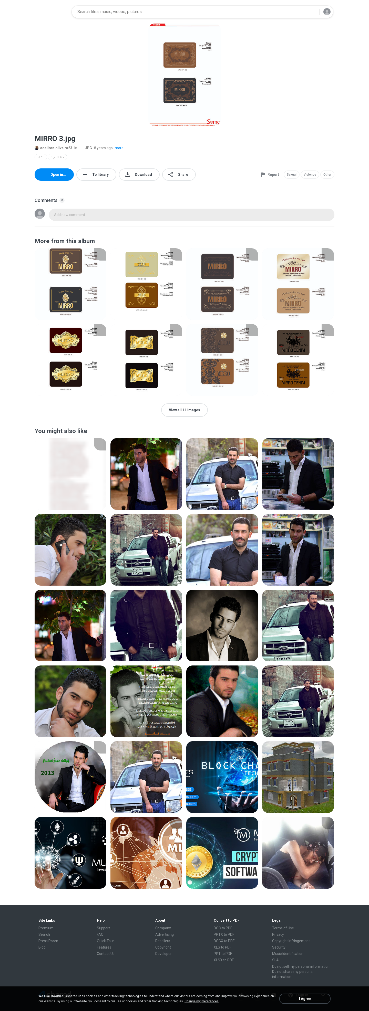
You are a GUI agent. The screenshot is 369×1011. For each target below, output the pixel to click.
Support (103, 928)
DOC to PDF (223, 928)
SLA (275, 960)
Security (278, 947)
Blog (42, 947)
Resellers (162, 941)
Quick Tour (105, 941)
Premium (46, 928)
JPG (85, 148)
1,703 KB (57, 157)
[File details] (70, 284)
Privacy (278, 934)
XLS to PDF (222, 947)
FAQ (100, 934)
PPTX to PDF (224, 934)
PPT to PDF (223, 954)
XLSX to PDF (224, 960)
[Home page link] (51, 11)
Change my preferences (201, 1001)
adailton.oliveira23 (53, 148)
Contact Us (106, 954)
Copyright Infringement (291, 941)
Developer (163, 954)
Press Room (48, 941)
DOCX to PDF (224, 941)
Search (44, 934)
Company (163, 928)
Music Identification (287, 954)
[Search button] (312, 12)
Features (104, 947)
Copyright (163, 947)
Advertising (164, 934)
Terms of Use (283, 928)
